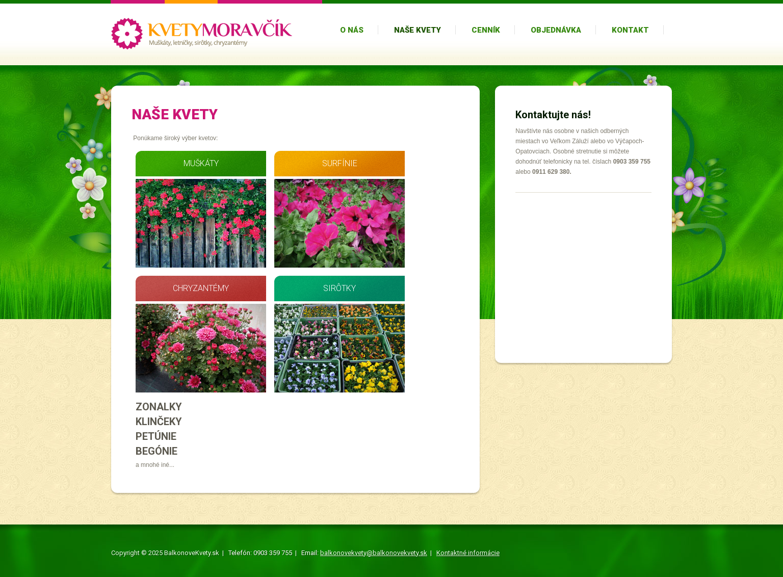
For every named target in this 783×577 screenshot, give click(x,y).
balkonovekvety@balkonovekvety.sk (373, 553)
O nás (351, 30)
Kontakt (630, 30)
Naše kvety (417, 30)
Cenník (486, 30)
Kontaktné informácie (468, 553)
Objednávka (556, 30)
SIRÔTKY (339, 288)
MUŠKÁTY (201, 163)
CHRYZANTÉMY (201, 288)
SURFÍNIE (339, 163)
